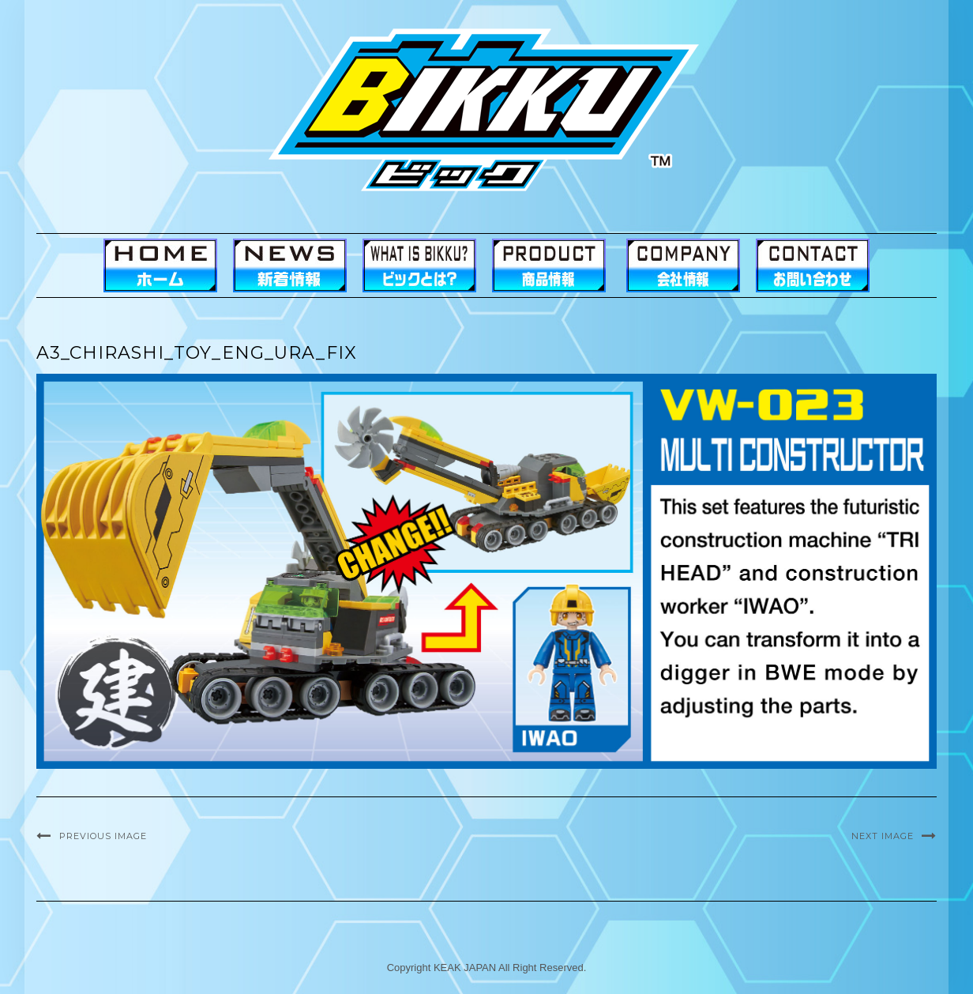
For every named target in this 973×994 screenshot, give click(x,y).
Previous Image (103, 836)
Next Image (882, 836)
